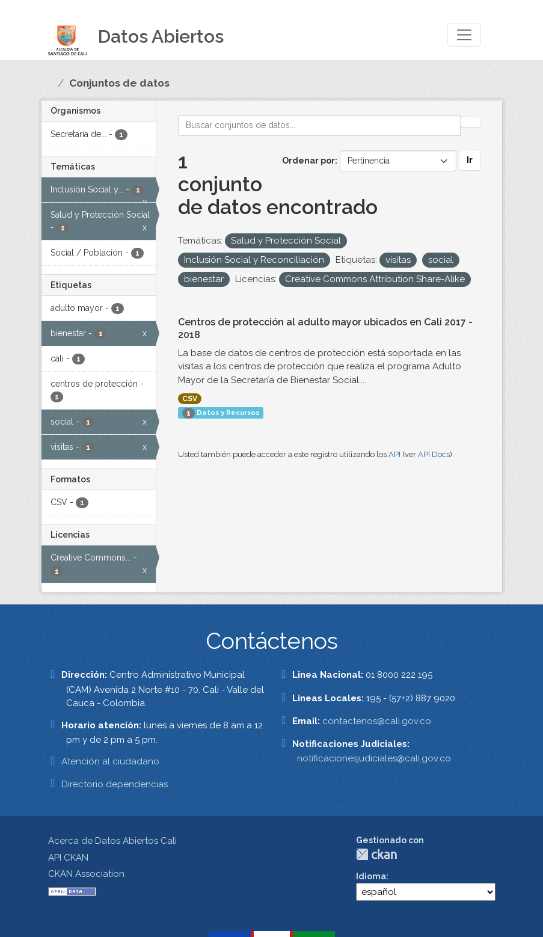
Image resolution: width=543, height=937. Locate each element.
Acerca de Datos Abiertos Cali (112, 840)
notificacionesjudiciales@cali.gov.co (374, 758)
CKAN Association (86, 873)
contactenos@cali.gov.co (376, 721)
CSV (189, 399)
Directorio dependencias (114, 784)
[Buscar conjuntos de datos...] (319, 125)
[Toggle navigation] (464, 35)
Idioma (371, 876)
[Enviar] (470, 122)
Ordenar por (308, 160)
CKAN (376, 854)
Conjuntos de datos (119, 83)
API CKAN (68, 857)
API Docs (434, 454)
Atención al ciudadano (110, 761)
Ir (470, 160)
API (394, 454)
